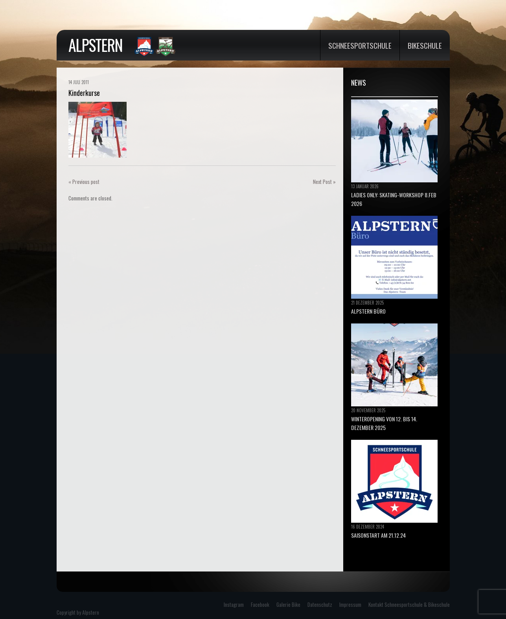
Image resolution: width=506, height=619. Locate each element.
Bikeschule (425, 45)
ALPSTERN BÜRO (368, 311)
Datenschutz (319, 604)
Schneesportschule (360, 45)
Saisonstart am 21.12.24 (378, 535)
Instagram (234, 604)
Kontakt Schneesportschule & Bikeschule (409, 604)
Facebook (260, 604)
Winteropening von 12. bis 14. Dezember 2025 (384, 423)
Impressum (350, 604)
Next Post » (324, 182)
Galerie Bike (288, 604)
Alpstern (95, 45)
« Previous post (83, 182)
